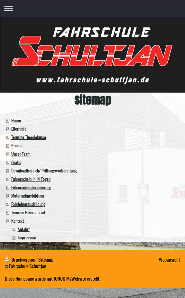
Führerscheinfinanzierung (31, 187)
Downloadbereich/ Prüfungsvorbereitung (44, 170)
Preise (16, 145)
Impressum (27, 237)
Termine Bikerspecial (28, 212)
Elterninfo (18, 129)
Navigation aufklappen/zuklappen (92, 8)
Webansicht (169, 259)
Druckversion (20, 259)
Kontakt (17, 221)
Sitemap (45, 259)
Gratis (16, 162)
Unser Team (21, 154)
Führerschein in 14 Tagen (31, 179)
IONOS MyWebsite (70, 278)
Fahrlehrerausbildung (28, 204)
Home (16, 120)
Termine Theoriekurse (28, 137)
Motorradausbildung (27, 195)
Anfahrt (24, 229)
